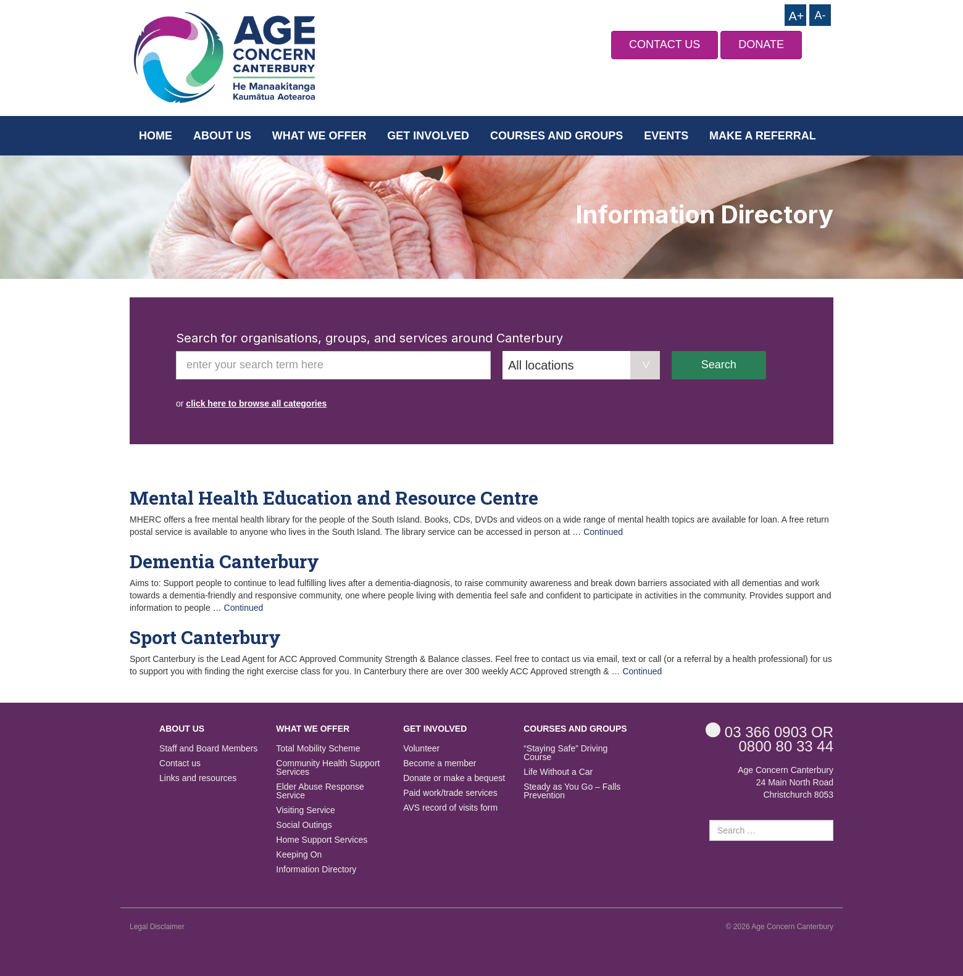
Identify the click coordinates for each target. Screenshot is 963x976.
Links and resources (197, 778)
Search (718, 364)
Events (666, 136)
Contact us (180, 763)
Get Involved (428, 136)
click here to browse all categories (256, 403)
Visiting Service (305, 810)
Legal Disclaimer (157, 926)
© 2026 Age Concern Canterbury (779, 926)
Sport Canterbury (205, 637)
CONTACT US (664, 44)
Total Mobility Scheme (318, 748)
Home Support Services (321, 840)
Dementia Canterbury (224, 561)
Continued (603, 532)
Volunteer (421, 748)
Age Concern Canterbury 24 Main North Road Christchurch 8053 (785, 782)
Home (155, 136)
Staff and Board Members (208, 748)
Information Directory (316, 869)
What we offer (319, 136)
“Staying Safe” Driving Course (565, 753)
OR (769, 731)
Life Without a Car (558, 772)
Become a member (439, 763)
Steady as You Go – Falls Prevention (571, 791)
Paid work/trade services (450, 793)
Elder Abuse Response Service (320, 791)
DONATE (761, 44)
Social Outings (303, 825)
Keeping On (299, 854)
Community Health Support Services (328, 768)
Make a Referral (762, 136)
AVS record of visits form (450, 808)
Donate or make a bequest (454, 778)
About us (222, 136)
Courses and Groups (556, 136)
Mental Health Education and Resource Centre (334, 498)
